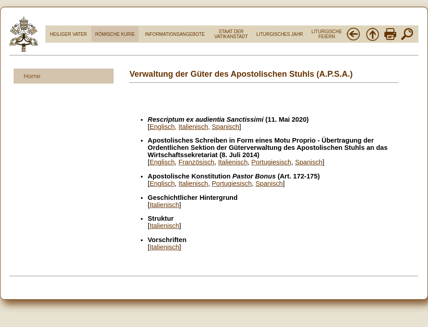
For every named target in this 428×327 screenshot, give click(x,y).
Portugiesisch (271, 162)
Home (32, 76)
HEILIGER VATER (68, 34)
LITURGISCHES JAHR (279, 34)
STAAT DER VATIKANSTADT (231, 34)
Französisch (196, 162)
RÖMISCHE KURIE (115, 34)
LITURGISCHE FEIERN (326, 34)
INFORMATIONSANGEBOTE (175, 34)
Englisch (161, 126)
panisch (227, 126)
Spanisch (308, 162)
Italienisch (193, 126)
